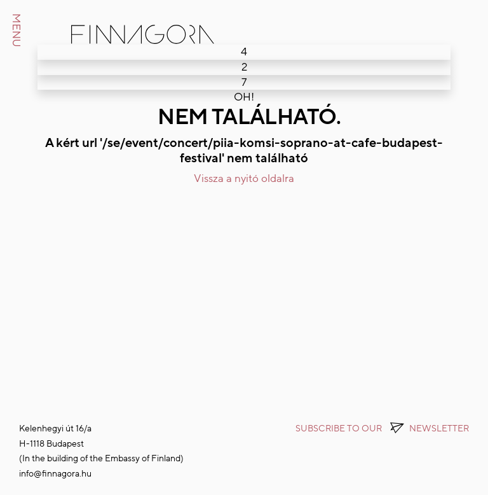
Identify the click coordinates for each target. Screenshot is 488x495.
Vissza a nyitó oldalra (244, 178)
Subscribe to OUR (382, 428)
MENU (16, 30)
